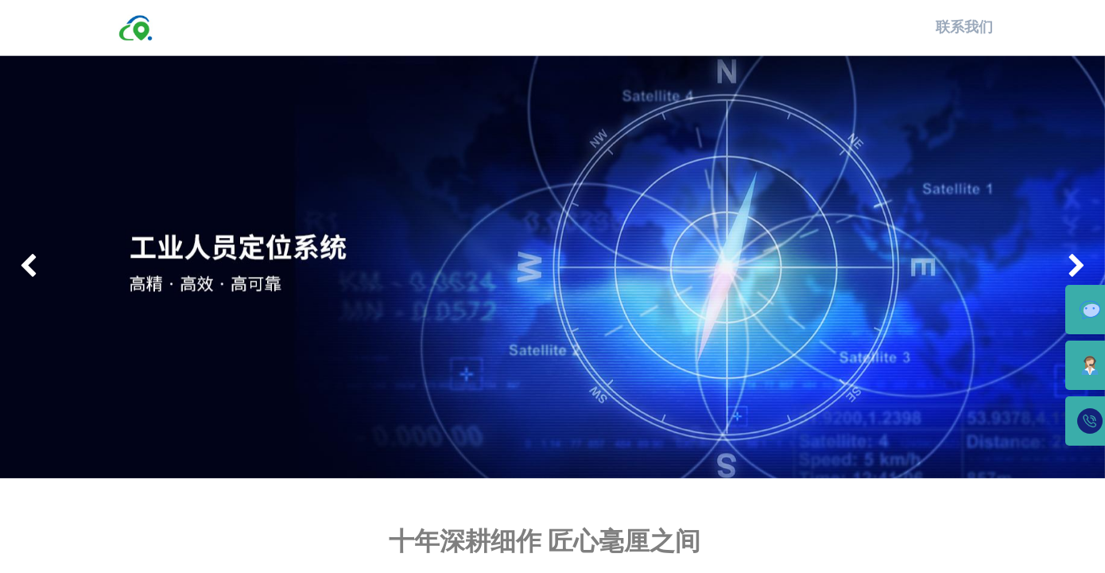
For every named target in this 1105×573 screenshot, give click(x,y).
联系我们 (963, 27)
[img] (44, 267)
